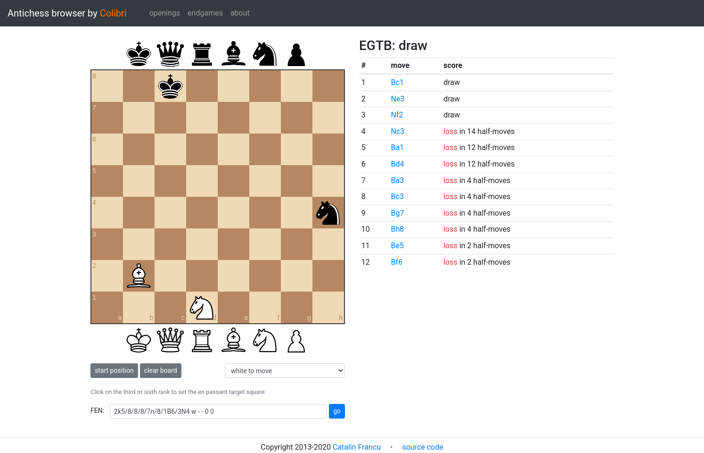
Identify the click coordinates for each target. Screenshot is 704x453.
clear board (160, 370)
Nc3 (398, 131)
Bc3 (397, 196)
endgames (205, 12)
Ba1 (397, 147)
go (337, 411)
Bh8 (397, 229)
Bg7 (397, 213)
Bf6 (397, 262)
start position (114, 370)
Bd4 (397, 163)
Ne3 (398, 98)
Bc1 (397, 82)
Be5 (397, 245)
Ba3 (397, 180)
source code (422, 447)
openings (164, 12)
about (240, 12)
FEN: (97, 410)
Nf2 (397, 114)
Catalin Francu (357, 447)
